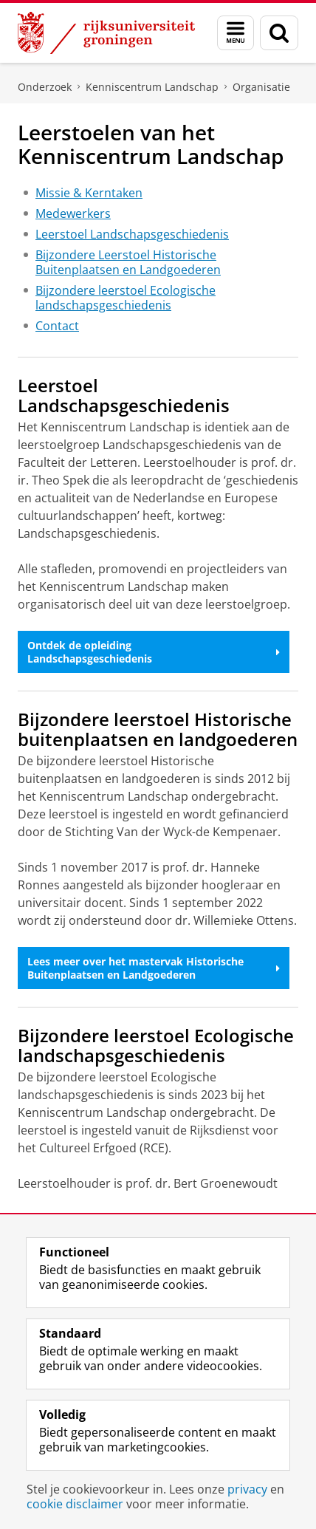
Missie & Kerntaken (88, 193)
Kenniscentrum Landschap (152, 87)
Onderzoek (45, 87)
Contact (57, 326)
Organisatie (261, 87)
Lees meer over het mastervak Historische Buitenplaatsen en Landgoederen (153, 968)
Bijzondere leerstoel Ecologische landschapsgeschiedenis (125, 297)
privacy (247, 1489)
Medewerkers (73, 213)
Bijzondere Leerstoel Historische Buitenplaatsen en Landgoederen (128, 262)
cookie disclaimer (75, 1504)
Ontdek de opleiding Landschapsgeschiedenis (153, 652)
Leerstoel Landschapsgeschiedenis (132, 234)
